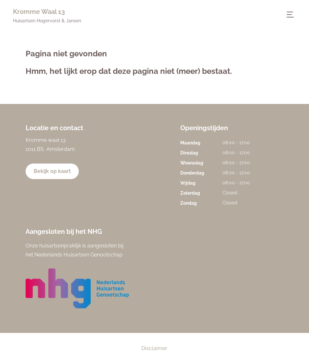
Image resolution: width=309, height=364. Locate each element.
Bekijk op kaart (52, 171)
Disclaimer (154, 348)
